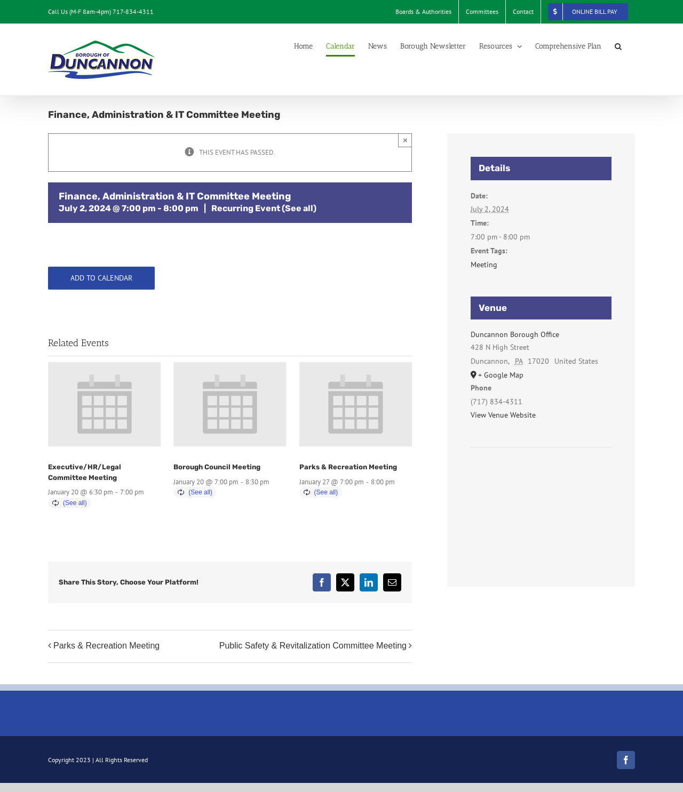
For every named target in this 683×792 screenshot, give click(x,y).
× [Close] (405, 140)
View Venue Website (503, 415)
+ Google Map (500, 375)
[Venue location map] (541, 479)
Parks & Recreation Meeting (348, 467)
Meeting (484, 264)
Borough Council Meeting (216, 467)
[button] (618, 46)
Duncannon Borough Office (515, 334)
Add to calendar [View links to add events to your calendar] (101, 278)
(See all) (299, 208)
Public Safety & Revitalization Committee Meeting (313, 645)
